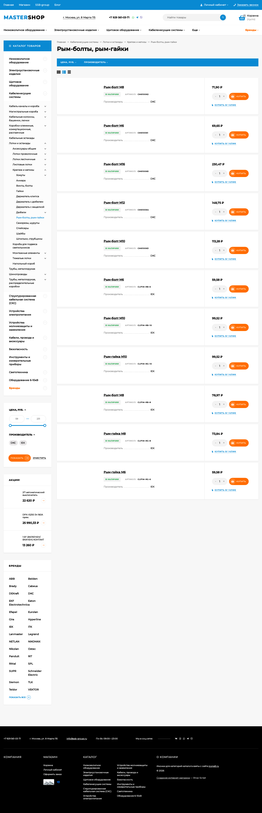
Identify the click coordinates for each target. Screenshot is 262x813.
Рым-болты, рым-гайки (30, 217)
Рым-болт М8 (114, 395)
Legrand (33, 634)
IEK (23, 442)
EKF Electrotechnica (18, 602)
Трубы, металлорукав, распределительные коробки (22, 283)
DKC (13, 442)
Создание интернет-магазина (173, 777)
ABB (12, 578)
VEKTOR (33, 689)
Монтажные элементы (26, 253)
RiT (30, 656)
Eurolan (33, 612)
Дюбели (21, 212)
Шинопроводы (18, 274)
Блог (57, 4)
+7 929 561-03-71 (119, 17)
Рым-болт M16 (114, 164)
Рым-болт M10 (114, 241)
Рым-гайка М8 (115, 433)
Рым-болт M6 (114, 125)
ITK (30, 626)
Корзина (48, 765)
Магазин (24, 4)
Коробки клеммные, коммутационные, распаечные (21, 129)
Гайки (20, 191)
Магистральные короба (23, 111)
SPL (30, 663)
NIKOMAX (34, 641)
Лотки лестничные (24, 159)
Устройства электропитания (92, 797)
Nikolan (14, 649)
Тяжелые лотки (22, 258)
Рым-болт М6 (114, 279)
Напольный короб (24, 263)
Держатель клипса (27, 196)
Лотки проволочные (25, 153)
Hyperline (34, 619)
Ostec (32, 649)
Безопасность (125, 779)
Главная (8, 4)
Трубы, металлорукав (22, 268)
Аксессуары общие (24, 148)
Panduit (14, 656)
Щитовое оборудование (96, 779)
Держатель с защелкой (30, 206)
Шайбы (20, 233)
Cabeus (33, 586)
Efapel (13, 612)
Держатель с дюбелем (29, 201)
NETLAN (14, 641)
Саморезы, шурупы (27, 222)
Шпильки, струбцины (29, 238)
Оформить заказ (52, 774)
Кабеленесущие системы (84, 42)
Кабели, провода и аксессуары (127, 773)
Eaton (32, 601)
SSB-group (42, 4)
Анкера (21, 180)
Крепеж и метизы (136, 42)
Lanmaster (16, 634)
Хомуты (20, 175)
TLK (30, 682)
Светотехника (124, 791)
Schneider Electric (35, 672)
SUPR (12, 671)
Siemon (14, 682)
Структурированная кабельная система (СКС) (97, 790)
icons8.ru (214, 766)
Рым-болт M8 (114, 87)
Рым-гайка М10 (115, 356)
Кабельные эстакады (21, 138)
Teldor (13, 689)
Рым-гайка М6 (115, 472)
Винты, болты (24, 185)
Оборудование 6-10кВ (129, 795)
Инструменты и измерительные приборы (131, 785)
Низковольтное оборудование (92, 766)
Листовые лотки (22, 164)
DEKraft (14, 593)
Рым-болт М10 (114, 318)
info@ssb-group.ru (77, 738)
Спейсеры (22, 228)
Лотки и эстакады (113, 42)
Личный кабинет (52, 769)
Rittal (12, 663)
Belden (33, 578)
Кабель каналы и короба (24, 106)
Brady (13, 586)
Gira (11, 619)
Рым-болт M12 (114, 202)
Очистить (39, 458)
